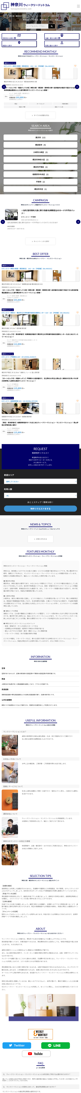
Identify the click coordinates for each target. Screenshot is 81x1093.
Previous (4, 87)
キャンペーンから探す (41, 241)
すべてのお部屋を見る (41, 115)
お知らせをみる (41, 539)
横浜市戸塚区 (40, 167)
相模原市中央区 (41, 174)
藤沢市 (40, 137)
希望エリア (9, 474)
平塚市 (40, 181)
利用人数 (8, 489)
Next (77, 87)
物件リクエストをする (41, 508)
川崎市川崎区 (40, 152)
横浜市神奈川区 (41, 159)
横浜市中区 (40, 189)
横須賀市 (40, 144)
